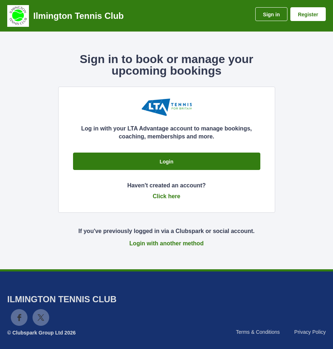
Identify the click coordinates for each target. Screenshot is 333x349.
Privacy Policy (310, 332)
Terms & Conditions (257, 332)
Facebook (19, 317)
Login (166, 162)
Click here (166, 196)
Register (308, 14)
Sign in (271, 14)
